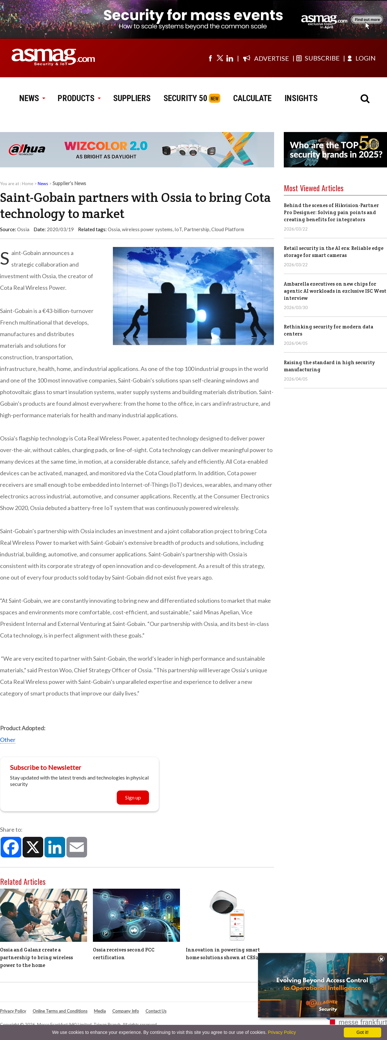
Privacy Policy (13, 1011)
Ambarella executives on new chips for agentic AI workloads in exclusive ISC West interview (335, 291)
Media (100, 1011)
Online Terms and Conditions (60, 1011)
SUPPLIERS (132, 98)
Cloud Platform (227, 229)
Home (27, 183)
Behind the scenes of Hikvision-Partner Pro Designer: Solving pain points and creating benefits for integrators (331, 212)
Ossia (114, 229)
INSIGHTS (301, 98)
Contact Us (155, 1011)
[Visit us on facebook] (210, 58)
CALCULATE (252, 98)
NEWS (32, 98)
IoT (178, 229)
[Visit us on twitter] (220, 58)
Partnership (196, 229)
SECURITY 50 (185, 98)
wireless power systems (147, 229)
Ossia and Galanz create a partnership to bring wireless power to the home (36, 957)
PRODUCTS (79, 98)
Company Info (125, 1011)
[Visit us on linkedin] (229, 58)
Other (7, 739)
